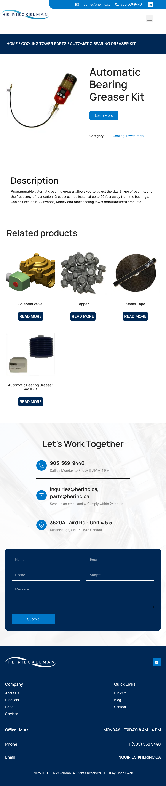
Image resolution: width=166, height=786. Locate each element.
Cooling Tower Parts (44, 43)
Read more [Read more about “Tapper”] (83, 316)
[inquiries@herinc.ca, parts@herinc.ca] (41, 495)
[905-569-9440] (41, 465)
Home (12, 43)
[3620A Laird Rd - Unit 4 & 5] (41, 525)
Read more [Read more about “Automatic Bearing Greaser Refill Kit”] (30, 401)
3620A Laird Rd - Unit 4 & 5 (81, 522)
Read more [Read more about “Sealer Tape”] (135, 316)
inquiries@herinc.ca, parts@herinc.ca (74, 492)
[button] (149, 18)
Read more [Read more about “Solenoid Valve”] (30, 316)
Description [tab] (27, 164)
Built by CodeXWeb (118, 773)
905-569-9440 (67, 462)
